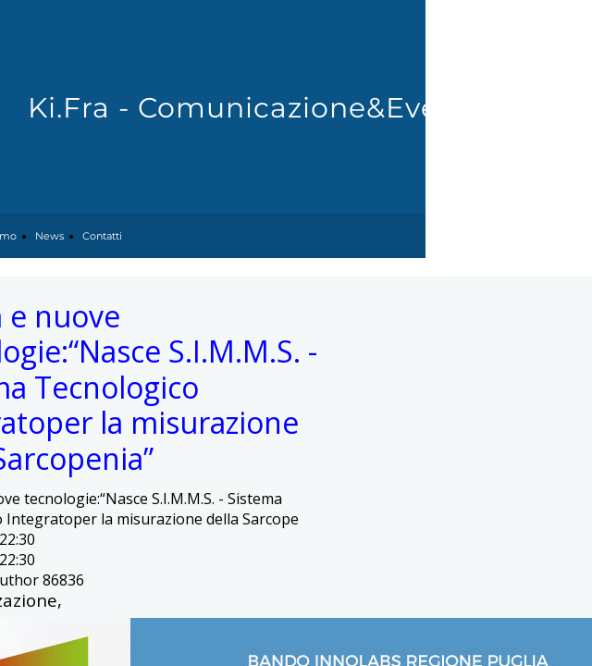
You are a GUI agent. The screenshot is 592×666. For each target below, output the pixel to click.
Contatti (102, 235)
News (49, 235)
